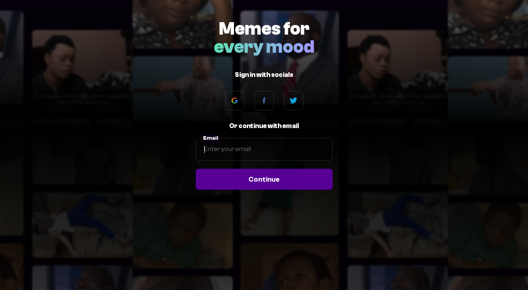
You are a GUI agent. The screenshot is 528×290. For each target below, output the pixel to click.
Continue (264, 179)
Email (210, 138)
